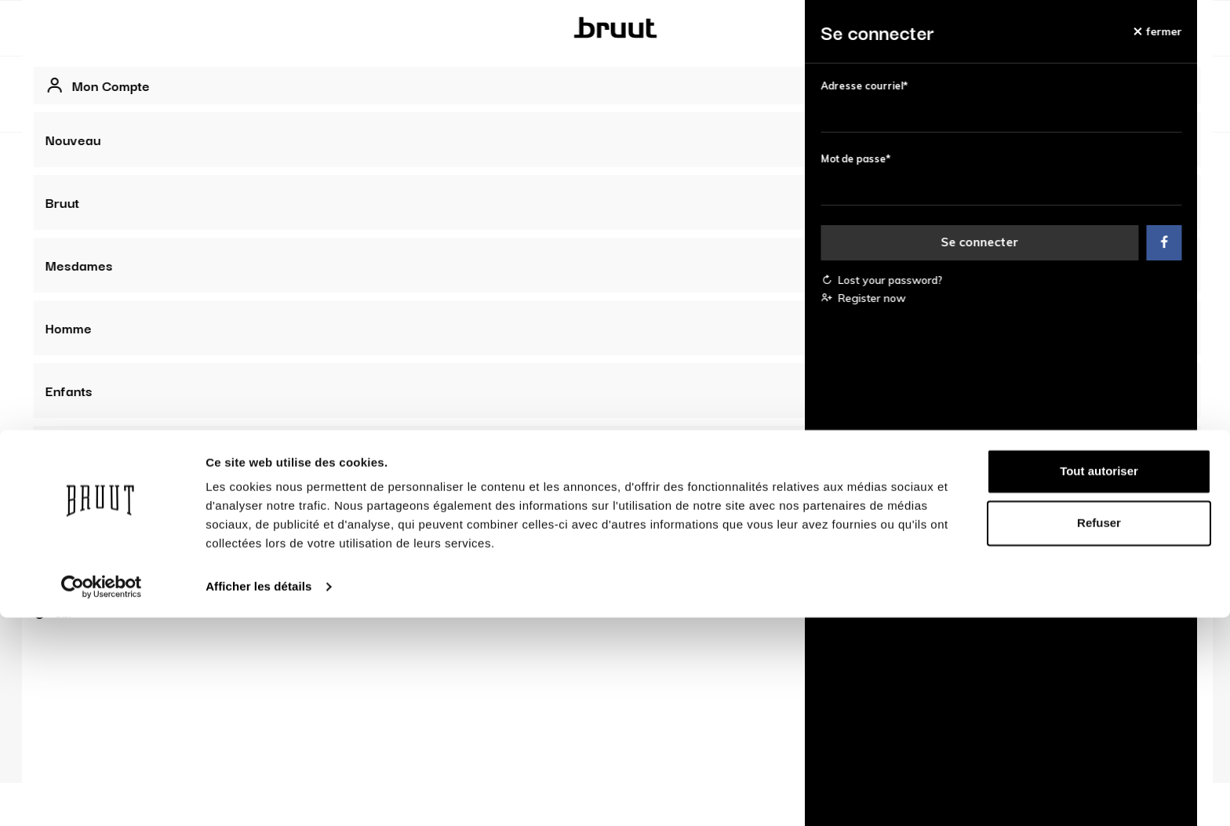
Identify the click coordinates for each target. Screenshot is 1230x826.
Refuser (1099, 730)
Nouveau (174, 28)
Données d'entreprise (770, 601)
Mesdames (357, 28)
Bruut (263, 28)
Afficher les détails (258, 795)
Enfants (542, 28)
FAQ (318, 621)
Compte (326, 601)
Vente (727, 28)
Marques (638, 28)
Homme (452, 28)
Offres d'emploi (551, 621)
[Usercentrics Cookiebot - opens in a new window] (101, 795)
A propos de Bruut (558, 601)
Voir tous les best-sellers (615, 333)
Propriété (739, 621)
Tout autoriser (1099, 679)
